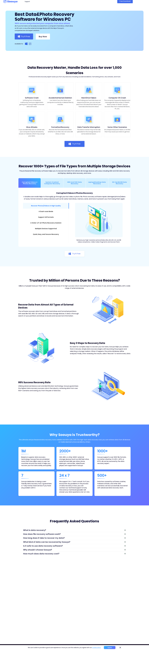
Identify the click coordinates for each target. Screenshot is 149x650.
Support (27, 4)
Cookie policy (96, 647)
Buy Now (43, 36)
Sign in (142, 4)
